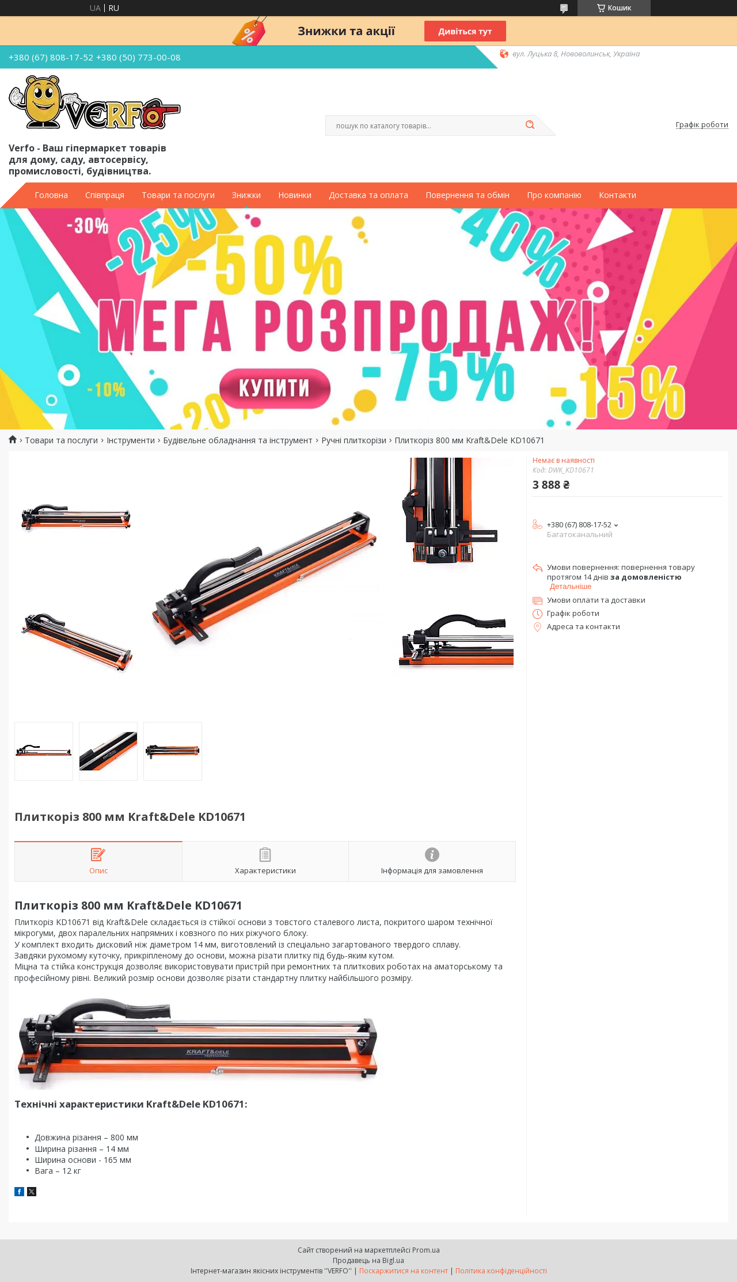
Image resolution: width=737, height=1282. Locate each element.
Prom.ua (426, 1250)
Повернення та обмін (468, 195)
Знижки (246, 195)
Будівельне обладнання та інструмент (238, 440)
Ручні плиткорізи (353, 440)
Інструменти (131, 440)
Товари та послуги (178, 195)
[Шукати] (529, 125)
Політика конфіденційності (501, 1271)
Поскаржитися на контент (403, 1271)
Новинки (294, 195)
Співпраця (104, 195)
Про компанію (554, 195)
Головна (51, 195)
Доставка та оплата (368, 195)
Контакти (617, 195)
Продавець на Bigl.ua (368, 1260)
